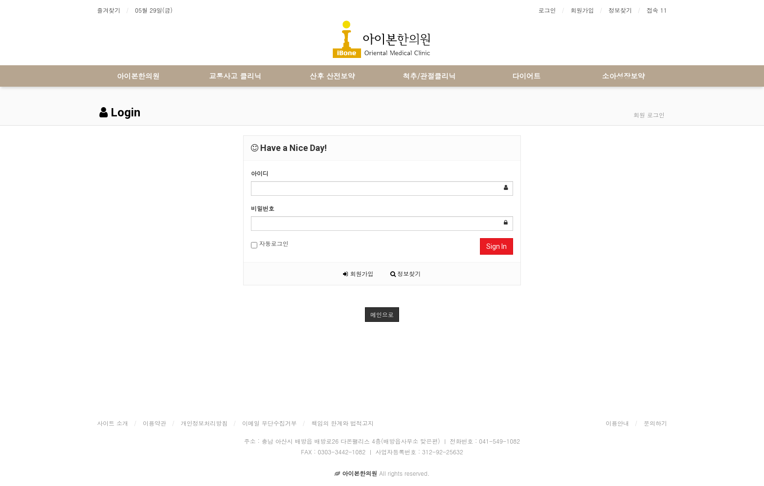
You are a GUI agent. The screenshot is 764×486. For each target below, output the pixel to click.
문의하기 (655, 423)
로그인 (547, 10)
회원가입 (582, 10)
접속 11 (657, 10)
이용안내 (617, 423)
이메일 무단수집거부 (269, 423)
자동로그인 (269, 243)
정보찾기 (620, 10)
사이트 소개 (112, 423)
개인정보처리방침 (204, 423)
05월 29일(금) (153, 10)
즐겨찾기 (108, 10)
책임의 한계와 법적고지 (342, 423)
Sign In (496, 246)
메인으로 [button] (382, 314)
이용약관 (154, 423)
